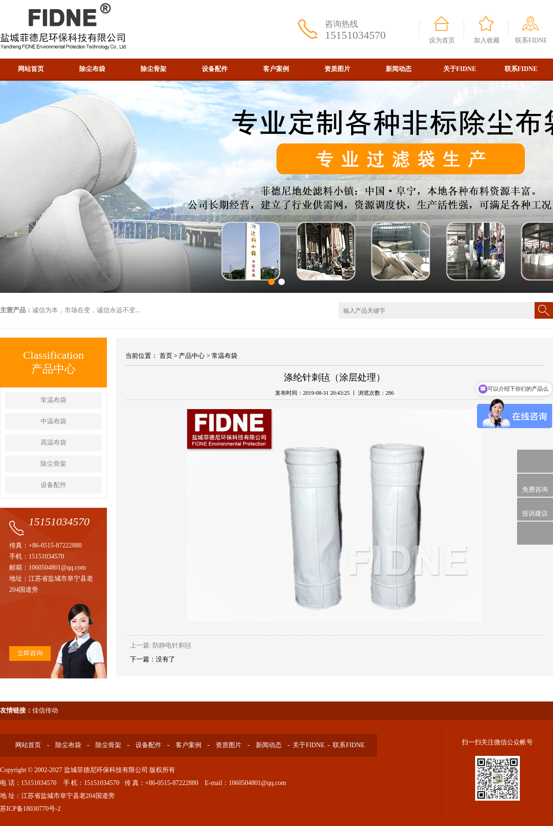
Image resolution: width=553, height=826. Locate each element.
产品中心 (192, 355)
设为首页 (442, 40)
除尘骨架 (153, 68)
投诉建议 (535, 509)
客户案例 (276, 68)
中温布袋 (53, 421)
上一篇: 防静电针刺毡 (160, 645)
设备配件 (215, 68)
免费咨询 (535, 485)
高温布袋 (53, 442)
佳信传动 (45, 710)
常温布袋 (53, 400)
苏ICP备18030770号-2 (30, 808)
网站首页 (31, 68)
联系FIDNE (531, 40)
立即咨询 (30, 653)
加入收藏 (487, 40)
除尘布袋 (92, 68)
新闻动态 (399, 68)
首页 (165, 355)
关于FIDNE (460, 68)
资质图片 (337, 68)
